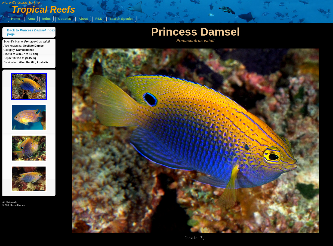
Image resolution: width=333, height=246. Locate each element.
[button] (15, 19)
